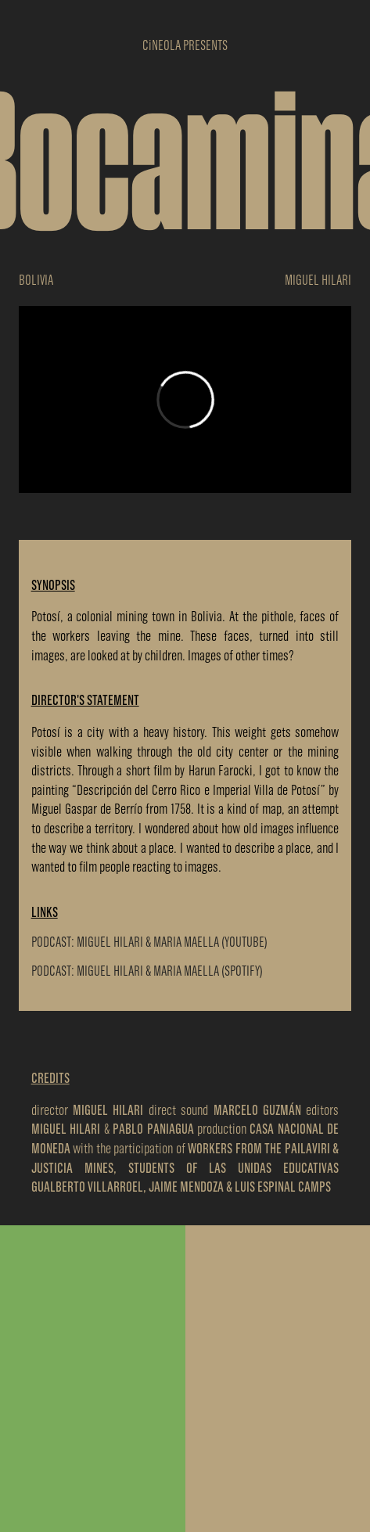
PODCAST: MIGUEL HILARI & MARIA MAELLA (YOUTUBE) (149, 941)
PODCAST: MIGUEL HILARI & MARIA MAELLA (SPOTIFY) (147, 970)
